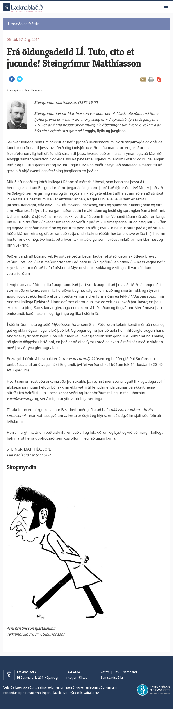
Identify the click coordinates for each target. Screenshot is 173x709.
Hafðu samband (125, 672)
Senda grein (143, 79)
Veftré (105, 672)
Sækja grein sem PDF (159, 79)
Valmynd (165, 7)
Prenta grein (151, 79)
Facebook (12, 79)
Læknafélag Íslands (153, 690)
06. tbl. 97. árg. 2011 (23, 39)
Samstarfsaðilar (112, 677)
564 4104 (73, 672)
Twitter (20, 79)
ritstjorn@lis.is (76, 677)
